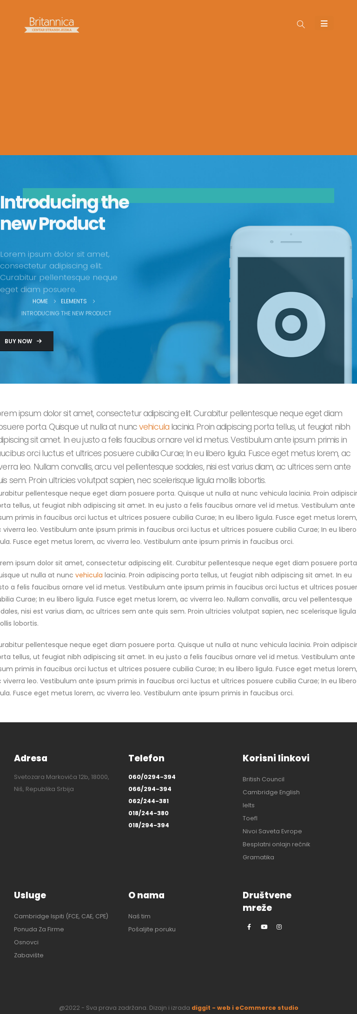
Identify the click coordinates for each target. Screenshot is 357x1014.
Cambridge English (271, 792)
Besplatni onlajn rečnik (276, 844)
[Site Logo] (51, 25)
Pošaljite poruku (152, 929)
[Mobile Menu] (324, 23)
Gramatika (258, 857)
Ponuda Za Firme (39, 929)
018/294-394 (148, 825)
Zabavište (29, 955)
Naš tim (139, 916)
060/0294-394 (152, 777)
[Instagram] (278, 926)
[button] (301, 25)
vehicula (154, 426)
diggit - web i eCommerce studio (245, 1008)
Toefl (250, 818)
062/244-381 (148, 801)
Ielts (249, 805)
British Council (263, 779)
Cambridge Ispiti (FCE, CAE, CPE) (61, 916)
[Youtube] (264, 926)
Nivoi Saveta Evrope (272, 831)
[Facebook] (249, 926)
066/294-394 (150, 789)
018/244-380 (148, 813)
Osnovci (26, 942)
